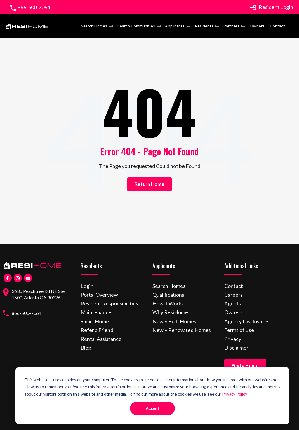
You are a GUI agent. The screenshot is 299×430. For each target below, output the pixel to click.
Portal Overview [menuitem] (99, 294)
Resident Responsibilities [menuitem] (109, 303)
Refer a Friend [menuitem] (97, 330)
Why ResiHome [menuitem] (170, 312)
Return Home (149, 184)
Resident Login (271, 7)
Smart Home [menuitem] (95, 321)
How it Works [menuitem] (168, 303)
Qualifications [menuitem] (168, 294)
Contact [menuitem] (277, 25)
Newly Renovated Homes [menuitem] (181, 330)
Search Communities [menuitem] (136, 25)
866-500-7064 (34, 7)
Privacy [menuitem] (232, 339)
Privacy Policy (234, 393)
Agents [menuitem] (232, 303)
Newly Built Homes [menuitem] (174, 321)
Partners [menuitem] (231, 25)
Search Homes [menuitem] (94, 25)
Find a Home (245, 366)
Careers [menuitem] (233, 294)
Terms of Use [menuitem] (239, 330)
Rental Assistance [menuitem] (101, 339)
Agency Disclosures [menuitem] (247, 321)
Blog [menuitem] (86, 347)
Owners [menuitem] (257, 25)
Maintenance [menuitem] (96, 312)
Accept (152, 408)
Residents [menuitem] (204, 25)
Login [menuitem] (87, 286)
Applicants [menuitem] (175, 25)
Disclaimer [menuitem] (236, 347)
